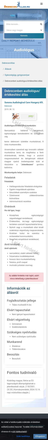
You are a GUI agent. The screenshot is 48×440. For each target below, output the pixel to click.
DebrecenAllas (8, 63)
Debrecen (8, 106)
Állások (8, 69)
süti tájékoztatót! (19, 431)
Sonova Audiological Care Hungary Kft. (23, 102)
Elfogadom (40, 436)
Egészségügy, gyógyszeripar (17, 75)
